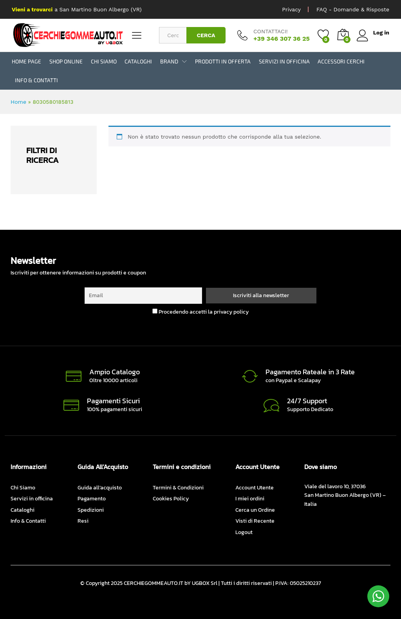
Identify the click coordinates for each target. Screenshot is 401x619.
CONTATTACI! (270, 31)
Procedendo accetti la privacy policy (200, 312)
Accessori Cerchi (341, 61)
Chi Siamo (104, 61)
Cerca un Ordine (255, 510)
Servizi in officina (284, 61)
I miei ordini (249, 498)
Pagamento (92, 498)
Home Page (26, 61)
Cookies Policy (171, 498)
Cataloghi (138, 61)
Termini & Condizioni (178, 488)
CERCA (206, 35)
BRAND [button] (169, 61)
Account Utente (254, 488)
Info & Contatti (36, 80)
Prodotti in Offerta (223, 61)
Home (18, 102)
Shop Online (66, 61)
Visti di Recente (255, 521)
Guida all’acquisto (100, 488)
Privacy (291, 9)
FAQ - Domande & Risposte (352, 9)
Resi (83, 521)
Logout (244, 532)
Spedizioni (91, 510)
